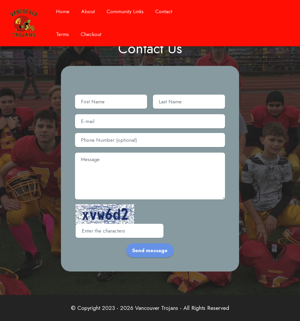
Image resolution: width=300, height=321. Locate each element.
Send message (150, 250)
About (88, 13)
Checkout (91, 34)
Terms (62, 34)
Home (62, 13)
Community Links (125, 13)
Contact (163, 11)
